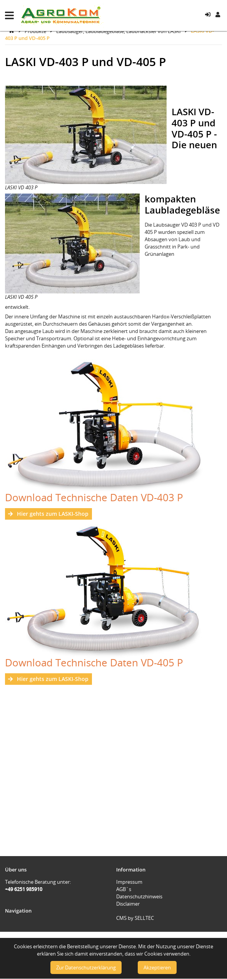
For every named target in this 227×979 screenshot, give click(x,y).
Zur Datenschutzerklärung (86, 967)
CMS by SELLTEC (135, 917)
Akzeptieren (157, 967)
